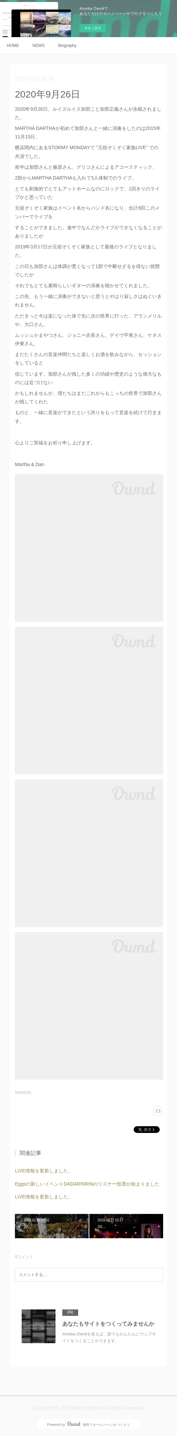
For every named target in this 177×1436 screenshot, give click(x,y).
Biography (67, 45)
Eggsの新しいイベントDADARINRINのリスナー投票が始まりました (87, 1184)
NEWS (38, 45)
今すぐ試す (92, 28)
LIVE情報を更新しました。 (43, 1170)
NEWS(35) (23, 1092)
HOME (13, 45)
